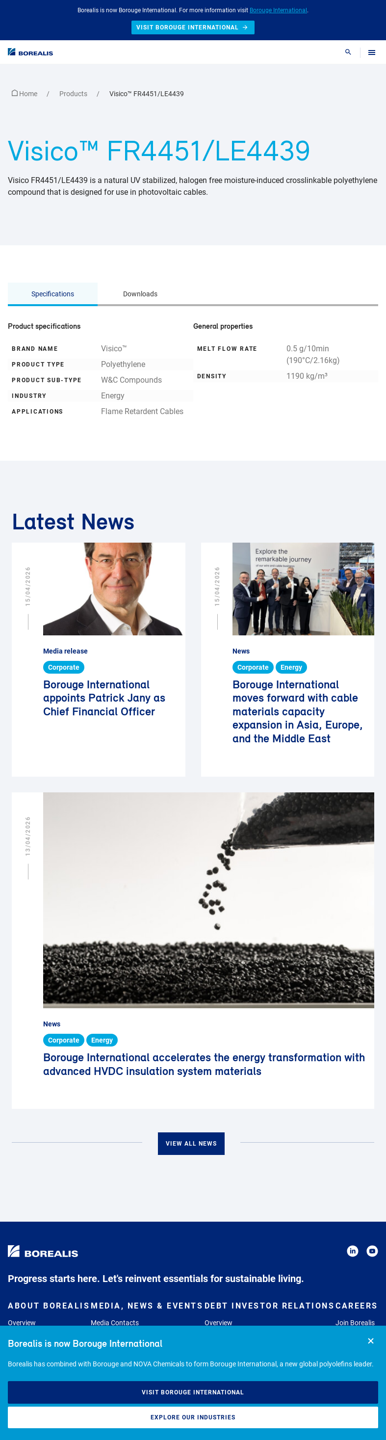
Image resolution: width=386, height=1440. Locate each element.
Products (74, 94)
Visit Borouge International (193, 1392)
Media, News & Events (147, 1305)
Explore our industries (193, 1417)
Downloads (140, 294)
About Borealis (49, 1305)
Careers (356, 1305)
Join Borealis (355, 1323)
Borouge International (278, 10)
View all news (191, 1143)
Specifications (52, 294)
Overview (22, 1323)
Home (25, 94)
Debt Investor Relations (270, 1305)
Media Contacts (115, 1323)
